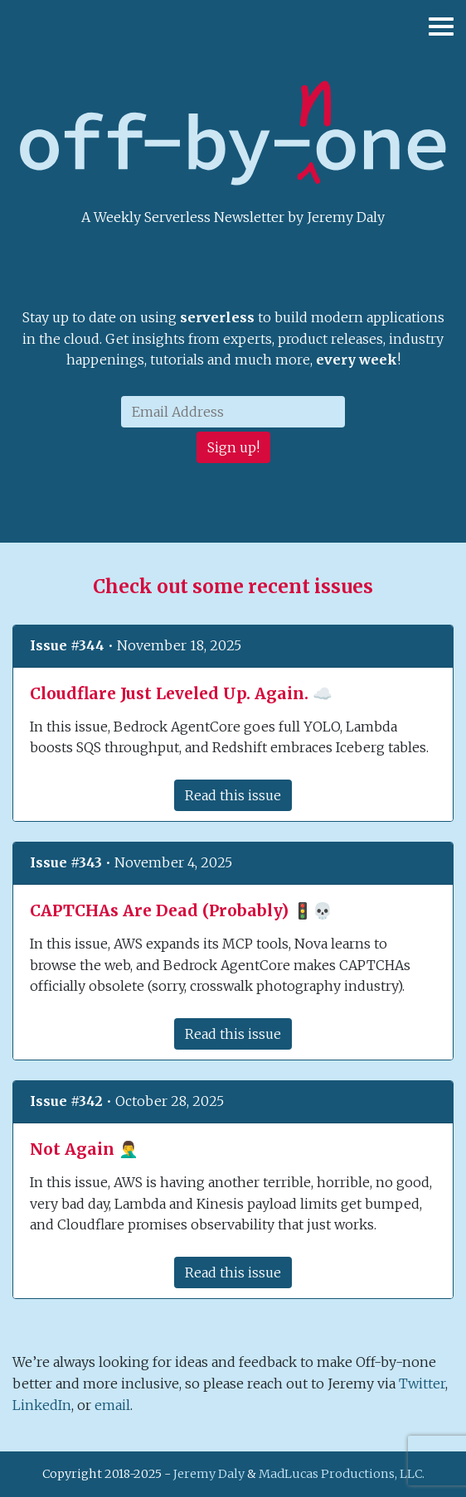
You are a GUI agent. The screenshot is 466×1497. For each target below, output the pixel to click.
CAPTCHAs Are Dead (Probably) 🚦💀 (181, 910)
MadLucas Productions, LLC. (342, 1473)
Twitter (422, 1383)
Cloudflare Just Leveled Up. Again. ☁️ (181, 693)
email (112, 1405)
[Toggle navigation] (437, 33)
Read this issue (233, 795)
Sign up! (233, 447)
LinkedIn (41, 1405)
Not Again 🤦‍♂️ (84, 1149)
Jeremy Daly (209, 1473)
